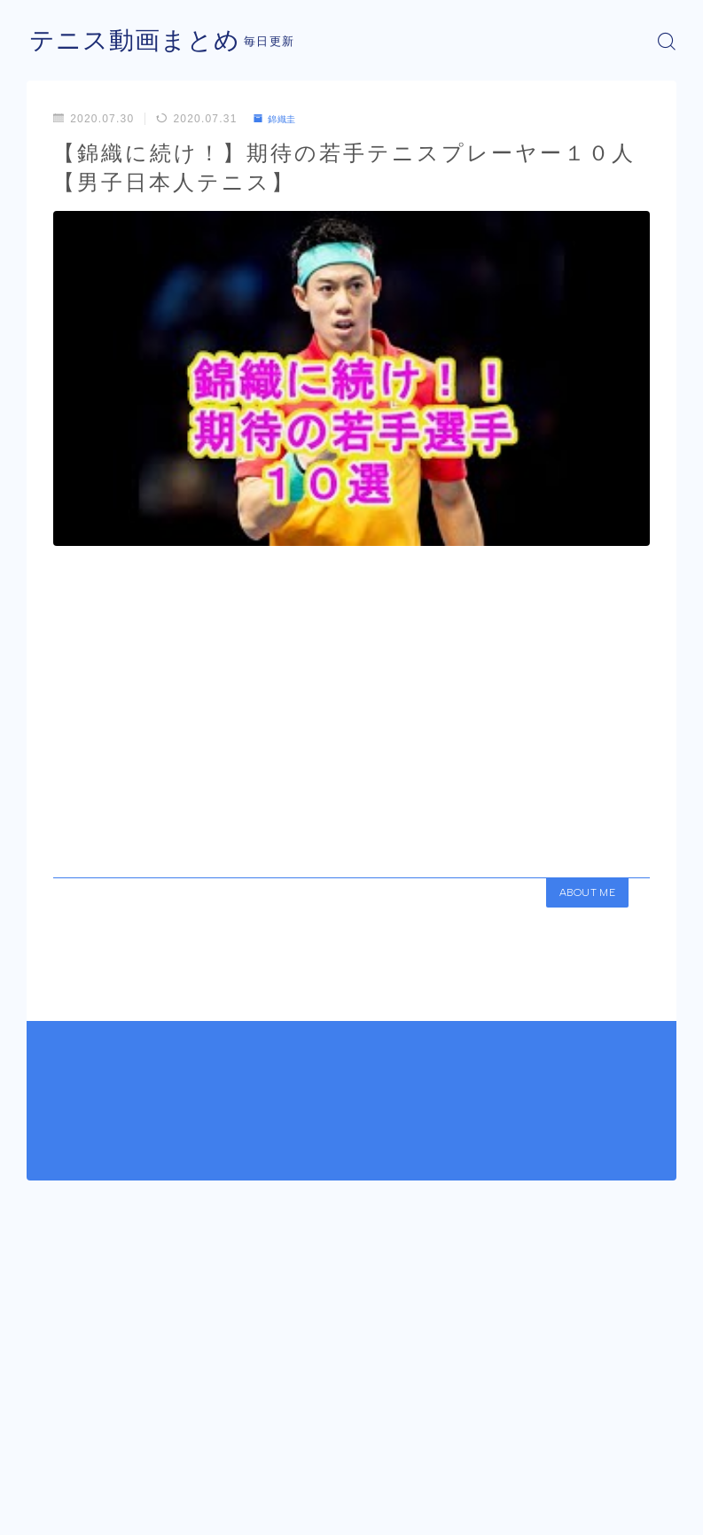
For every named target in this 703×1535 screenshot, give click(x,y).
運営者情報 (54, 1504)
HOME (46, 1451)
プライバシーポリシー (167, 1504)
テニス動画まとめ (141, 41)
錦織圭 (279, 119)
